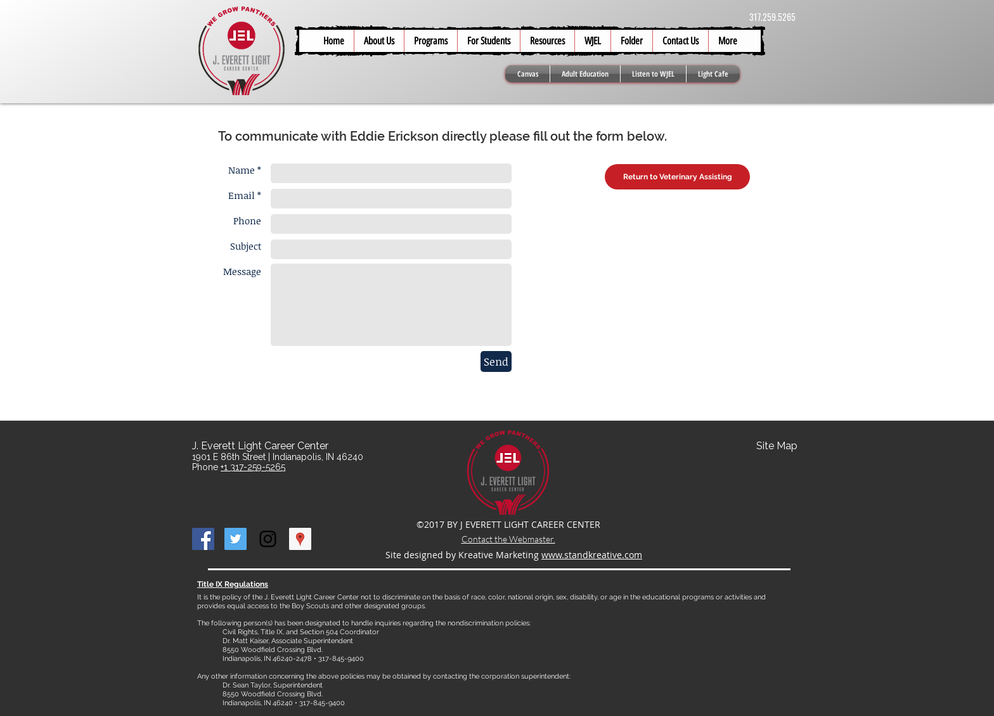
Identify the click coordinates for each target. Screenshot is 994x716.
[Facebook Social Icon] (203, 539)
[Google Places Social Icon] (300, 539)
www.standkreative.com (591, 555)
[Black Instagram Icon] (268, 539)
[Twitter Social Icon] (235, 539)
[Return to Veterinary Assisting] (677, 176)
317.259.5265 (772, 16)
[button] (488, 41)
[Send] (496, 361)
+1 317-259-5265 (253, 467)
